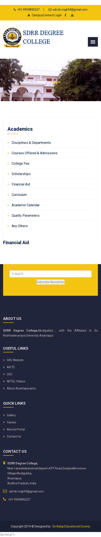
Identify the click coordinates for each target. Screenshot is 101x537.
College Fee (20, 163)
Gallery (11, 415)
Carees (11, 422)
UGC (9, 374)
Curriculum (19, 195)
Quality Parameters (26, 216)
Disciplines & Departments (31, 143)
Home (42, 82)
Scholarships (21, 174)
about (56, 82)
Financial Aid (21, 184)
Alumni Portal (16, 429)
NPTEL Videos (16, 381)
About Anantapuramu (21, 388)
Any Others (20, 226)
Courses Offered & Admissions (34, 153)
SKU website (15, 360)
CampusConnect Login (44, 15)
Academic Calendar (26, 205)
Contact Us (14, 436)
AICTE (11, 367)
